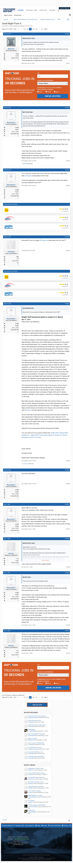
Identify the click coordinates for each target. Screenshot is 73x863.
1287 (42, 29)
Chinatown (31, 779)
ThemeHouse (47, 859)
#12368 (67, 538)
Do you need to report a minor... (36, 773)
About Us (11, 837)
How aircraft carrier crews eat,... (36, 777)
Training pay (31, 729)
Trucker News (22, 837)
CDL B (48, 92)
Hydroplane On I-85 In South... (36, 768)
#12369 (67, 572)
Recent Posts (17, 15)
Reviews (52, 10)
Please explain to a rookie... (35, 795)
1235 (24, 29)
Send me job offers (52, 96)
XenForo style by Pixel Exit (36, 857)
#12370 (67, 630)
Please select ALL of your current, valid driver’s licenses (49, 88)
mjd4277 (30, 770)
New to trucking (32, 738)
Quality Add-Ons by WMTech (36, 858)
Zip (38, 73)
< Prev (14, 29)
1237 (30, 29)
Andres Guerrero (32, 806)
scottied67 (22, 26)
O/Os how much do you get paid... (37, 716)
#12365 (67, 237)
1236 (27, 29)
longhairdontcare (33, 717)
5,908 (17, 54)
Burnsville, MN (15, 133)
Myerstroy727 (32, 740)
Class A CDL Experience (45, 80)
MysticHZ (11, 49)
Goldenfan (11, 252)
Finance (29, 410)
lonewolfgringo (32, 797)
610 (18, 558)
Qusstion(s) (31, 810)
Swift (11, 26)
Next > (46, 29)
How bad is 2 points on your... (36, 782)
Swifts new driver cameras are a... (37, 725)
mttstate (30, 788)
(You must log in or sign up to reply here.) (13, 695)
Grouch (30, 792)
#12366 (67, 470)
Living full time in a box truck (36, 786)
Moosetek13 (11, 122)
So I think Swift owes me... (35, 747)
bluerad (30, 774)
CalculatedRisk (32, 731)
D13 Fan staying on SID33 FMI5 (36, 805)
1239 (36, 29)
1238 (33, 29)
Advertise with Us (22, 839)
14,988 (17, 127)
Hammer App (18, 841)
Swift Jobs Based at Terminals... (37, 734)
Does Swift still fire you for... (35, 752)
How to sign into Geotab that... (36, 743)
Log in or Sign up (64, 8)
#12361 (67, 34)
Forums (21, 10)
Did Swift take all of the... (35, 720)
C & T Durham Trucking (34, 791)
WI (18, 263)
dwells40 (24, 163)
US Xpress (28, 176)
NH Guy (11, 553)
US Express (43, 240)
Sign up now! (37, 705)
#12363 (67, 170)
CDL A (39, 92)
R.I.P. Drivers (31, 800)
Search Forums (8, 15)
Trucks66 (30, 722)
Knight (42, 173)
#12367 (67, 504)
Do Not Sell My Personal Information (18, 843)
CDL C (56, 92)
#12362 (67, 107)
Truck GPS (43, 10)
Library (10, 839)
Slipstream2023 (32, 735)
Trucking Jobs (31, 10)
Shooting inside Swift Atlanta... (36, 756)
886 (18, 256)
